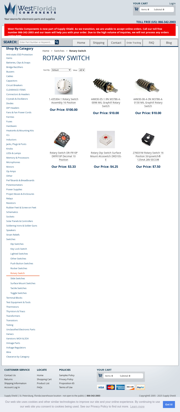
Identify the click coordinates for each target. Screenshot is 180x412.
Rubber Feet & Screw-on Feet (21, 207)
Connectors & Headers (18, 94)
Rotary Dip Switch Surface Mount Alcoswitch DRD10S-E (106, 156)
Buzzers (10, 71)
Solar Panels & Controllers (19, 221)
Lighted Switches (19, 253)
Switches (10, 239)
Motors (10, 166)
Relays (9, 198)
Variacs (10, 334)
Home (81, 43)
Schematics (12, 212)
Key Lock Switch (18, 248)
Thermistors (12, 306)
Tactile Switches (18, 288)
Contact (116, 43)
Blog (169, 43)
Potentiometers (14, 184)
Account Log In (12, 387)
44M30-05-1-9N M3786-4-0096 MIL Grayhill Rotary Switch (106, 102)
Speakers (11, 230)
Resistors (11, 203)
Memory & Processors (17, 157)
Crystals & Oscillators (17, 98)
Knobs (9, 148)
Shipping (98, 43)
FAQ (151, 43)
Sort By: (46, 70)
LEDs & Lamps (13, 153)
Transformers (13, 315)
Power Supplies (14, 189)
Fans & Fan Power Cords (18, 112)
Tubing (9, 324)
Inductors (11, 139)
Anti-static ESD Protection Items (19, 56)
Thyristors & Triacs (15, 311)
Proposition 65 (66, 383)
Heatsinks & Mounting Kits (20, 130)
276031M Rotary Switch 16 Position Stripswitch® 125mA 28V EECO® (148, 156)
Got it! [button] (169, 404)
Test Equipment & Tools (18, 302)
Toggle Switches (18, 293)
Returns (8, 379)
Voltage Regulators (16, 347)
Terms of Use (65, 387)
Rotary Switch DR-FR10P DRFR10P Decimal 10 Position (63, 156)
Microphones (13, 162)
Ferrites (10, 116)
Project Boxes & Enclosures (20, 193)
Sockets (10, 216)
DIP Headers (12, 107)
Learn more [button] (137, 406)
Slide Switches (17, 278)
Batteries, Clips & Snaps (18, 62)
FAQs (39, 387)
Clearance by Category (17, 356)
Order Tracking (134, 42)
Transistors (12, 320)
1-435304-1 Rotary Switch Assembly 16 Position (63, 100)
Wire (8, 352)
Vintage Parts (13, 343)
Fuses (9, 121)
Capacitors (11, 80)
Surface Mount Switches (22, 283)
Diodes (9, 103)
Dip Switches (17, 243)
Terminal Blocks (14, 297)
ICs (7, 135)
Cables (9, 76)
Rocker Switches (18, 268)
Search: (10, 42)
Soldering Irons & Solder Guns (21, 225)
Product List (43, 383)
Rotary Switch (17, 273)
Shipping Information (15, 383)
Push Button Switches (21, 263)
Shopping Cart (44, 379)
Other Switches (18, 258)
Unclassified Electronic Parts (20, 329)
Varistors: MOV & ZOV (17, 338)
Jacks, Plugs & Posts (16, 144)
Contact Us (10, 375)
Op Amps (11, 171)
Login (172, 3)
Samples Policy (67, 375)
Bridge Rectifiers (14, 67)
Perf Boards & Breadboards (20, 180)
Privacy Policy (66, 379)
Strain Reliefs (12, 234)
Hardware (11, 126)
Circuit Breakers (14, 85)
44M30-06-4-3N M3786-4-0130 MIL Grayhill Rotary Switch (148, 102)
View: (75, 70)
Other (9, 175)
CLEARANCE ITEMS (16, 89)
